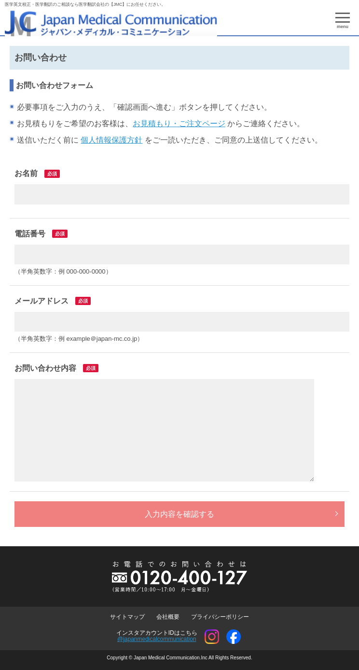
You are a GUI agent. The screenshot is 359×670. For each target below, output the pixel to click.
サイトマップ (127, 616)
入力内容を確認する (179, 514)
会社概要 (168, 616)
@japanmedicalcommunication (156, 639)
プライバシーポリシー (220, 616)
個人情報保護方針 (111, 140)
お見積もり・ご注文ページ (179, 123)
